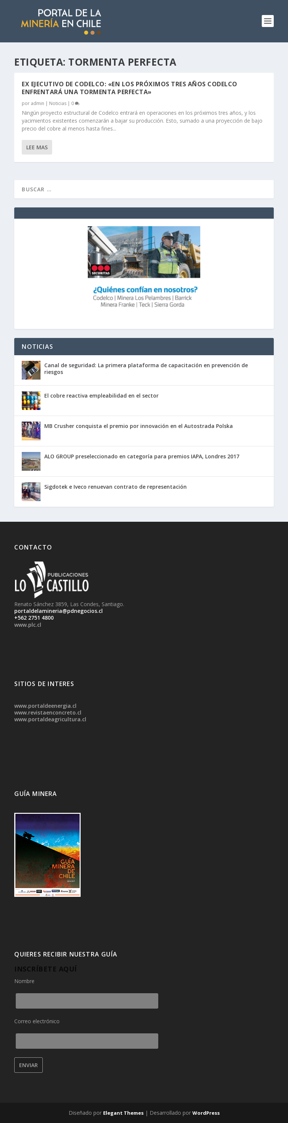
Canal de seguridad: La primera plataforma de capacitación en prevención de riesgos (146, 368)
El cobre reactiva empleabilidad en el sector (101, 395)
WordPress (206, 1112)
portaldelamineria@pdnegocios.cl (58, 610)
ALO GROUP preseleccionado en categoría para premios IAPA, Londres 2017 (141, 456)
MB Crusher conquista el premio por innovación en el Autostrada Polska (138, 425)
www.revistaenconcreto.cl (47, 712)
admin (37, 103)
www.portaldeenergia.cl (45, 705)
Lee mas (37, 147)
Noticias (57, 103)
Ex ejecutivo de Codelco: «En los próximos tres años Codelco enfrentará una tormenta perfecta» (129, 88)
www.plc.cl (27, 624)
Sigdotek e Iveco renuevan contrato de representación (115, 486)
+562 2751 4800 (34, 617)
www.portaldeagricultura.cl (50, 719)
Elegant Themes (123, 1112)
